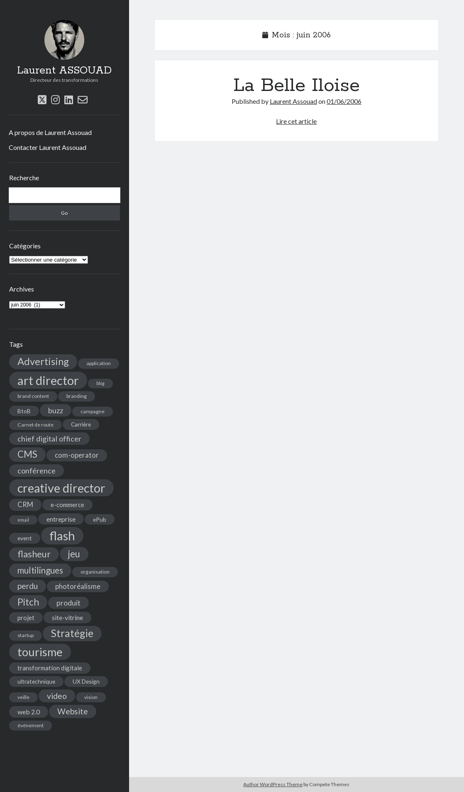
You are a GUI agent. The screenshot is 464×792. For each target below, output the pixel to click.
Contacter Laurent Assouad (47, 147)
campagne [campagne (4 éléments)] (93, 411)
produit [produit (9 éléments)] (68, 602)
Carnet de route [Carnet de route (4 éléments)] (35, 425)
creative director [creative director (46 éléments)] (61, 488)
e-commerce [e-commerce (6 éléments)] (67, 504)
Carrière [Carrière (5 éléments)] (81, 424)
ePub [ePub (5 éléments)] (99, 519)
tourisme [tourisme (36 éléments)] (40, 652)
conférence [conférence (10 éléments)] (36, 470)
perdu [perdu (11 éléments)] (27, 586)
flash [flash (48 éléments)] (62, 535)
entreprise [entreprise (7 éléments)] (61, 519)
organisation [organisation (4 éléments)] (95, 572)
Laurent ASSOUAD (64, 70)
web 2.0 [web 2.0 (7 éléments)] (28, 712)
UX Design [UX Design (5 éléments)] (86, 681)
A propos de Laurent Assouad (50, 132)
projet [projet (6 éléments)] (25, 617)
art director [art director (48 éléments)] (48, 380)
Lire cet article (296, 121)
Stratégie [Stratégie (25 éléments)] (72, 633)
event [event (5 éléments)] (24, 538)
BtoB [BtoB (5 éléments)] (24, 410)
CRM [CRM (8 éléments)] (25, 504)
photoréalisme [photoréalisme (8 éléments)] (77, 586)
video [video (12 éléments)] (57, 696)
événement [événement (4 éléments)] (30, 725)
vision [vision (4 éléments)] (91, 697)
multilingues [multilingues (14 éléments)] (40, 570)
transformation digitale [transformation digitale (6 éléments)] (49, 668)
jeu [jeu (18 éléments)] (74, 553)
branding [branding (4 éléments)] (76, 396)
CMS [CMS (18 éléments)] (27, 454)
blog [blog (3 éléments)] (100, 383)
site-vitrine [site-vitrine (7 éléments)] (67, 617)
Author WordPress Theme (273, 784)
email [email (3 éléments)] (23, 519)
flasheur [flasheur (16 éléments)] (34, 554)
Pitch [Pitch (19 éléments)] (28, 602)
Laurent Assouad (293, 101)
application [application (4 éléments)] (98, 363)
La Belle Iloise (296, 86)
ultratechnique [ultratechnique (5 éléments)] (36, 681)
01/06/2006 (344, 101)
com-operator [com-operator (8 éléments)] (77, 455)
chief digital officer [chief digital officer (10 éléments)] (49, 438)
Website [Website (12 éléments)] (72, 711)
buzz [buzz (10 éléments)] (55, 410)
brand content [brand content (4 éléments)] (33, 396)
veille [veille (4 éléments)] (23, 697)
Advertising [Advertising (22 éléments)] (43, 361)
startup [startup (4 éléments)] (25, 635)
